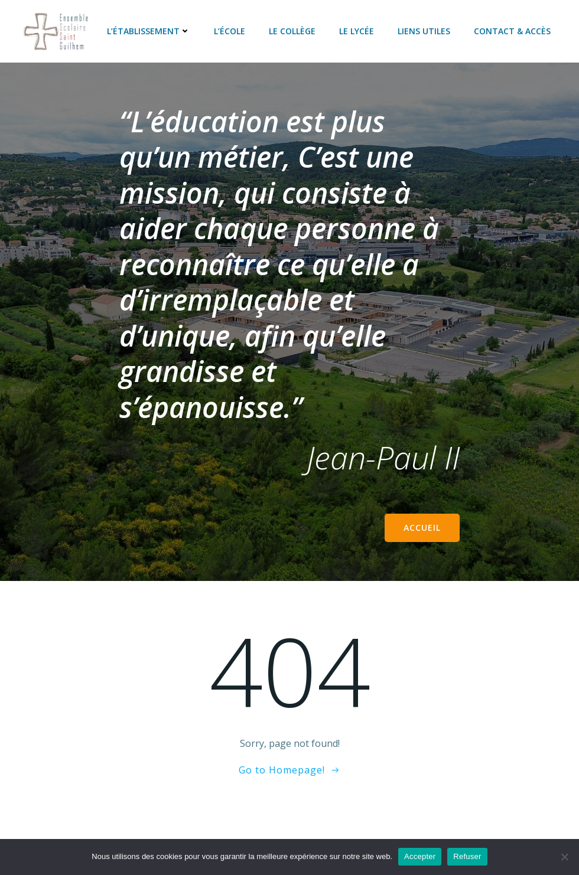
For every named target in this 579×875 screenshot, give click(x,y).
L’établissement (148, 31)
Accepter (419, 856)
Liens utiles (424, 31)
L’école (229, 31)
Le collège (292, 31)
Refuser (467, 856)
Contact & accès (512, 31)
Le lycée (356, 31)
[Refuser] (564, 857)
